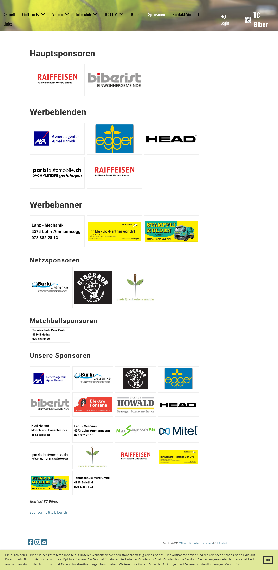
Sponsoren (156, 14)
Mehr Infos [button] (232, 564)
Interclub (86, 14)
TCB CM (113, 14)
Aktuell (9, 14)
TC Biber (260, 19)
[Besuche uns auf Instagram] (37, 542)
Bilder (136, 14)
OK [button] (268, 560)
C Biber (183, 543)
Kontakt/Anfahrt (186, 14)
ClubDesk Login (221, 543)
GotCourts (33, 14)
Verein (60, 14)
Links (7, 23)
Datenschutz (195, 543)
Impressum (208, 543)
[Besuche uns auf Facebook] (30, 542)
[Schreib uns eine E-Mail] (44, 542)
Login (224, 20)
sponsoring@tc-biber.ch (48, 512)
